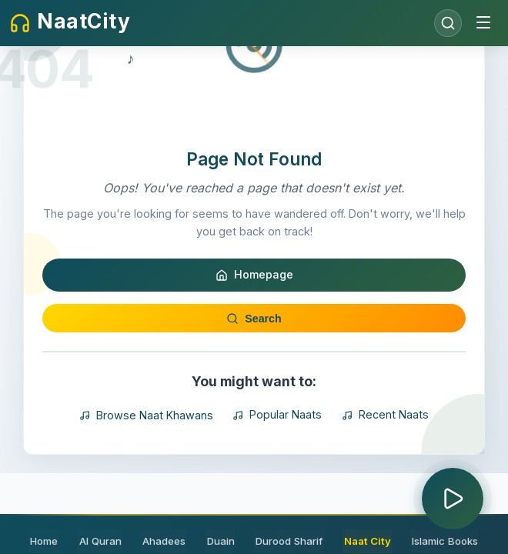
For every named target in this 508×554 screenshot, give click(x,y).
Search (254, 368)
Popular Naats (278, 465)
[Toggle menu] (483, 23)
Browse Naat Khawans (147, 465)
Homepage (254, 325)
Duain (219, 541)
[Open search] (448, 23)
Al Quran (104, 541)
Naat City (362, 541)
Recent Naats (384, 465)
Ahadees (165, 541)
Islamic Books (438, 541)
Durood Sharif (285, 541)
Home (51, 541)
